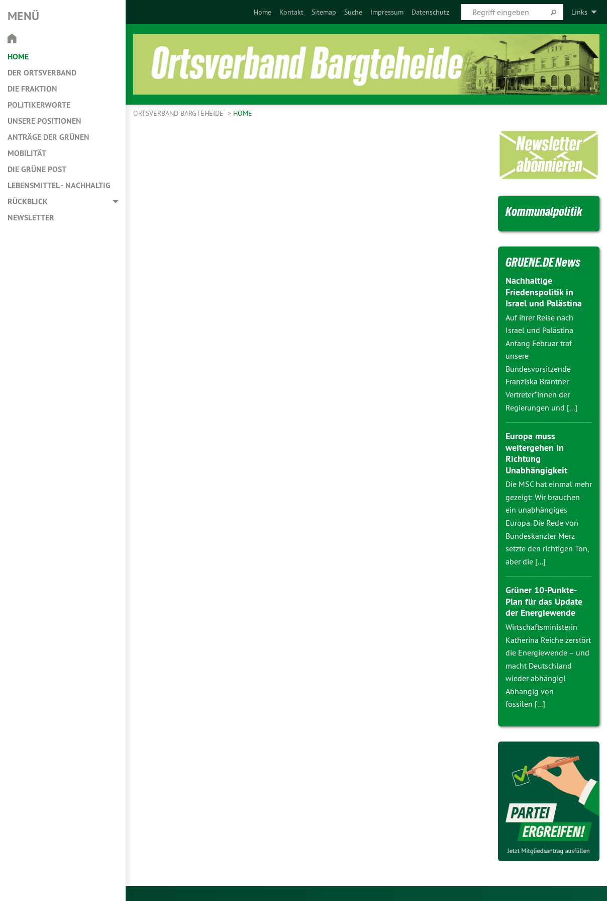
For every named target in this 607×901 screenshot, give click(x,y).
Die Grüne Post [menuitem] (37, 169)
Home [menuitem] (18, 56)
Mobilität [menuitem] (27, 153)
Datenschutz (430, 12)
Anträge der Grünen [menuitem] (48, 137)
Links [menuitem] (579, 12)
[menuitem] (262, 12)
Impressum (386, 12)
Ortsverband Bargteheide (179, 113)
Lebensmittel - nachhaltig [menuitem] (59, 185)
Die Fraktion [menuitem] (32, 89)
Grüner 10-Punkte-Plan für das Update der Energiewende (543, 601)
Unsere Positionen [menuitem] (44, 121)
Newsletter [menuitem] (31, 217)
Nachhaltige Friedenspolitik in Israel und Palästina (543, 292)
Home (262, 12)
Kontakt (291, 12)
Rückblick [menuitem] (28, 201)
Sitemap (324, 12)
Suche (353, 12)
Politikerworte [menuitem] (39, 105)
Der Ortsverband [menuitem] (42, 72)
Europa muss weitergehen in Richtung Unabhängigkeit (536, 453)
